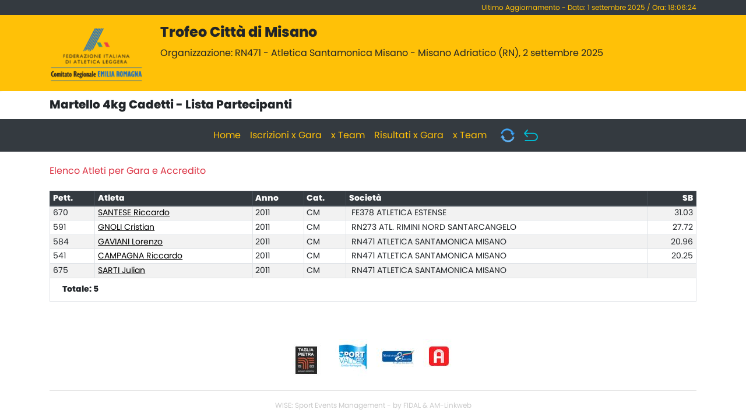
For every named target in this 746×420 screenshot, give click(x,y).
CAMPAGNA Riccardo (140, 256)
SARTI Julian (121, 271)
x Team (348, 135)
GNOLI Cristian (126, 227)
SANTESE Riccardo (134, 213)
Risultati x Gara (409, 135)
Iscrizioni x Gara (286, 135)
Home (227, 135)
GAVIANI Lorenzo (130, 242)
